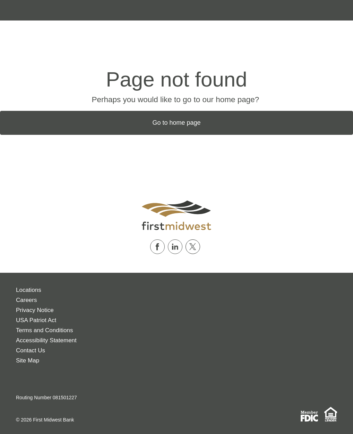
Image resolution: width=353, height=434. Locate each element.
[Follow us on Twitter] (194, 246)
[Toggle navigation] (10, 10)
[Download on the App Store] (20, 380)
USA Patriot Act (36, 320)
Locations (28, 290)
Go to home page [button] (176, 122)
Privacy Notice (35, 310)
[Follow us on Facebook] (159, 246)
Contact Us (30, 350)
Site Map (27, 360)
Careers (26, 300)
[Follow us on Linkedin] (177, 246)
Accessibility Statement (46, 340)
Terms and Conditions (44, 330)
